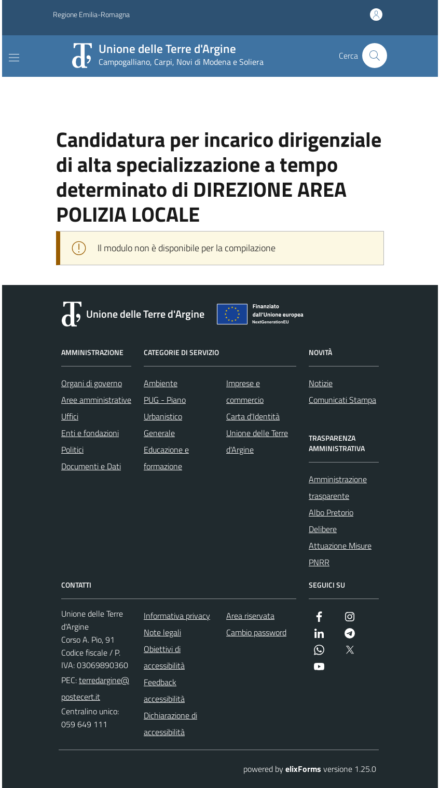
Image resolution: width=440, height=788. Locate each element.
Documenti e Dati (91, 466)
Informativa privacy (177, 615)
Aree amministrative (96, 399)
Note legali (162, 632)
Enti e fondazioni (90, 433)
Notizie (321, 383)
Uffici (69, 416)
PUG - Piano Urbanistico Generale (165, 416)
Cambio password (256, 632)
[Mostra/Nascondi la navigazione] (14, 57)
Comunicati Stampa (342, 399)
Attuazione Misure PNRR (340, 553)
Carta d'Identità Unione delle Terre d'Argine (257, 433)
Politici (72, 449)
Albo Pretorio (331, 512)
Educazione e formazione (166, 457)
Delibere (323, 529)
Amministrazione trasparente (338, 487)
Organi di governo (91, 383)
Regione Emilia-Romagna (91, 14)
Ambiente (160, 383)
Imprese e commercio (245, 391)
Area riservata (250, 615)
